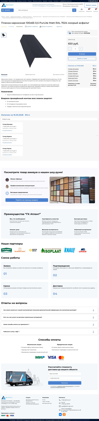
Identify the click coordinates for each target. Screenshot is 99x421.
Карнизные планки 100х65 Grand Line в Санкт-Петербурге (79, 16)
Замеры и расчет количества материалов (32, 403)
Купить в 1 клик (82, 58)
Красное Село (73, 78)
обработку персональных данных (65, 386)
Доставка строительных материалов (32, 400)
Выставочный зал (47, 403)
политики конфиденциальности (57, 387)
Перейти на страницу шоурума (27, 200)
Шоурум (45, 1)
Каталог (7, 16)
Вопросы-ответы (37, 1)
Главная (3, 16)
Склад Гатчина (73, 80)
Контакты (56, 1)
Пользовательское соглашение (80, 420)
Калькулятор (12, 1)
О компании (4, 1)
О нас (43, 399)
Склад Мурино (73, 71)
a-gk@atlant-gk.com (66, 1)
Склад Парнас (73, 73)
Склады (50, 1)
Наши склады (46, 401)
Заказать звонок (91, 5)
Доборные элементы (27, 16)
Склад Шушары (73, 69)
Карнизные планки (37, 16)
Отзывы (30, 1)
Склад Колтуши (73, 76)
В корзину (82, 54)
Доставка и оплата (21, 1)
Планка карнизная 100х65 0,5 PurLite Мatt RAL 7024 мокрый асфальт (17, 17)
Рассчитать (64, 383)
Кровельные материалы (16, 16)
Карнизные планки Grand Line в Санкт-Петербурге (54, 16)
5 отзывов (11, 26)
